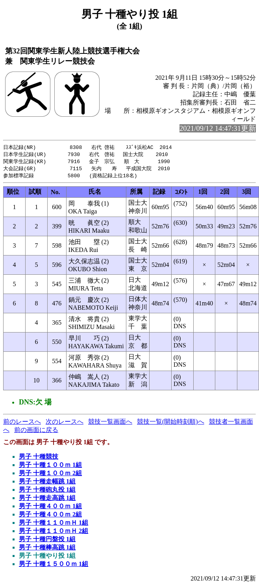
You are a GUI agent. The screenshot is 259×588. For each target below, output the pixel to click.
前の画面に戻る (36, 431)
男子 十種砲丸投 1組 (47, 491)
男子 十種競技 (38, 458)
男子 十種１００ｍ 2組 (50, 475)
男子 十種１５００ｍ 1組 (53, 565)
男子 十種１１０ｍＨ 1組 (53, 524)
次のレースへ (64, 423)
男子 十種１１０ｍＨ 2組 (53, 532)
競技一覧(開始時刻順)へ (170, 423)
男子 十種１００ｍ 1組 (50, 466)
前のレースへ (22, 423)
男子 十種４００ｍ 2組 (50, 516)
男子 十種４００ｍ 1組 (50, 508)
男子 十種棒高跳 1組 (47, 549)
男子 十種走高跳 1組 (47, 499)
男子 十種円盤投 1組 (47, 541)
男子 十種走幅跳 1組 (47, 483)
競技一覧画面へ (110, 423)
